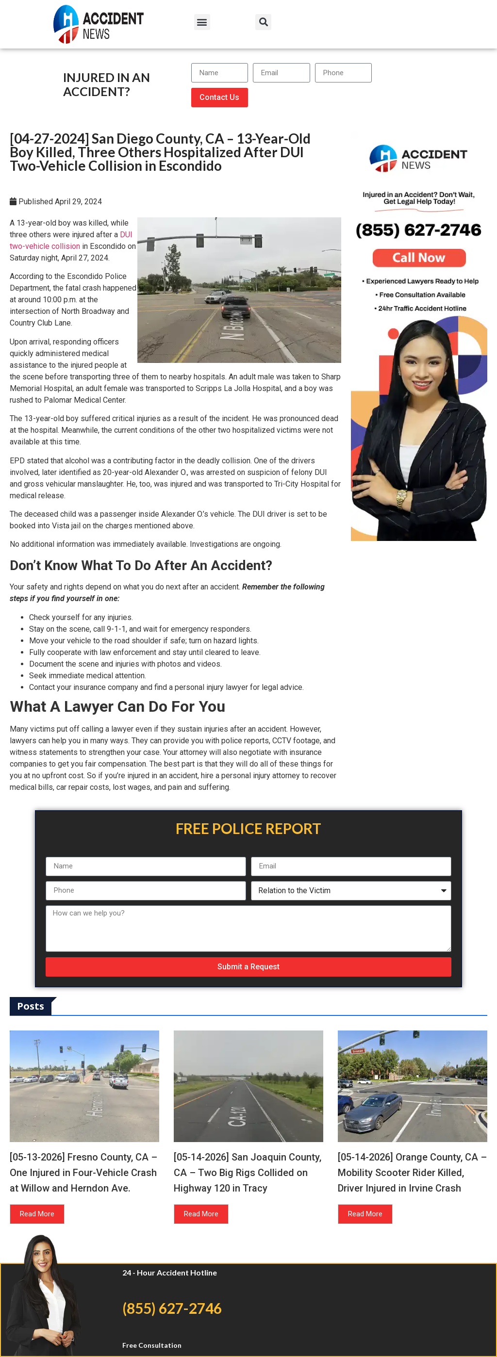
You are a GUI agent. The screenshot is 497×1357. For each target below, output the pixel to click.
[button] (202, 22)
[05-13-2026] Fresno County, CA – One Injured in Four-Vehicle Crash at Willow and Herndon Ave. (83, 1172)
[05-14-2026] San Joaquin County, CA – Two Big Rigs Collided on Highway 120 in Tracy (247, 1172)
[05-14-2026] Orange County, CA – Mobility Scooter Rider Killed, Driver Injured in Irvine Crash (412, 1172)
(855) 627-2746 (172, 1308)
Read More (37, 1214)
